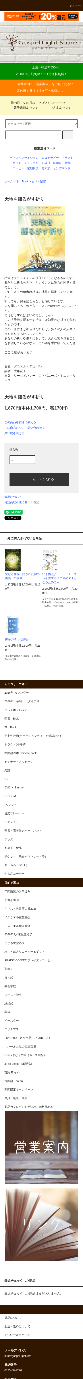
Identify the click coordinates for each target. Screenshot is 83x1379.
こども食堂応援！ (15, 943)
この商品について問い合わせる (24, 427)
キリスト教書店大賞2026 (20, 908)
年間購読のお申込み (17, 891)
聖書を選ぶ (11, 900)
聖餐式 (8, 969)
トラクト (67, 157)
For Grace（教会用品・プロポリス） (28, 1038)
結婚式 (8, 1003)
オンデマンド (61, 168)
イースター (11, 1020)
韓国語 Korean (13, 1081)
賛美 (68, 163)
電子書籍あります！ (25, 107)
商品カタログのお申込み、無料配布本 (28, 1106)
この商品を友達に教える (20, 422)
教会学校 (10, 986)
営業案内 (42, 84)
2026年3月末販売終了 (18, 934)
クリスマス (11, 1029)
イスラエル (31, 163)
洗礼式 (8, 977)
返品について (13, 497)
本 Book (22, 181)
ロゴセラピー (50, 157)
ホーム (8, 181)
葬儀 (7, 1012)
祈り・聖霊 (38, 181)
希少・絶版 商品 (15, 1098)
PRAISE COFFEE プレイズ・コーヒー (28, 960)
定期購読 (33, 168)
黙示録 (57, 163)
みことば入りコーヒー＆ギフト (24, 951)
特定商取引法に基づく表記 (21, 502)
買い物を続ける (14, 433)
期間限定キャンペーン (18, 1089)
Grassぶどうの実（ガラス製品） (25, 1055)
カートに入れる (39, 479)
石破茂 (46, 163)
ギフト (17, 163)
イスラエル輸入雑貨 (17, 926)
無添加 (46, 168)
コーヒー (18, 168)
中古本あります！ (59, 107)
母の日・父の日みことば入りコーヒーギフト (42, 103)
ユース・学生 (13, 995)
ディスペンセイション (24, 157)
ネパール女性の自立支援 (20, 1046)
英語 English (12, 1072)
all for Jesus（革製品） (19, 1063)
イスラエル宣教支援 (17, 917)
